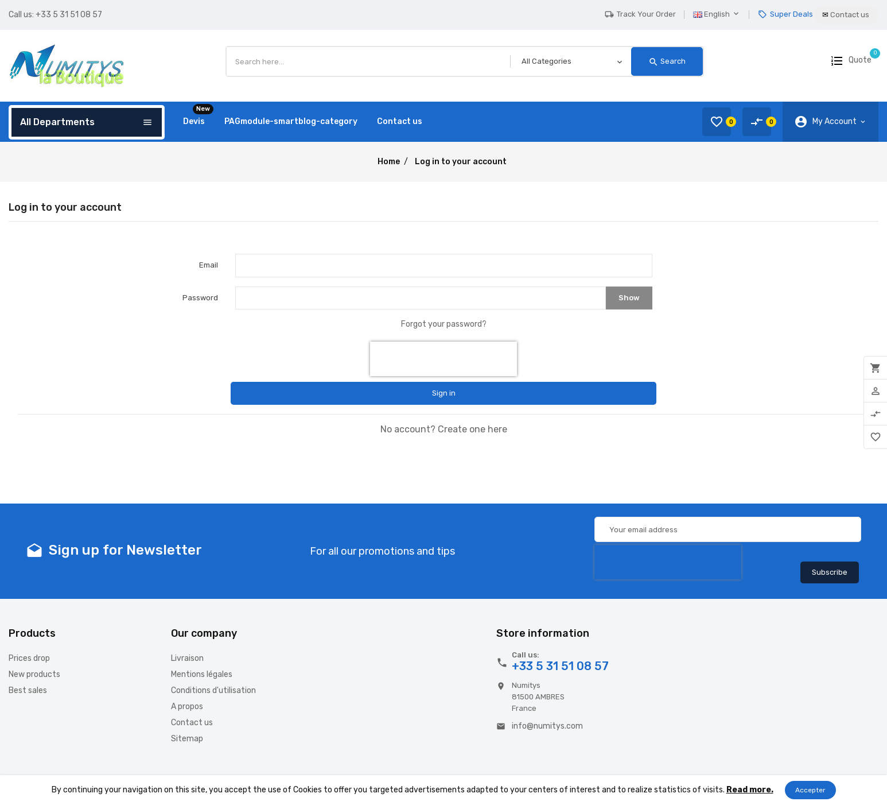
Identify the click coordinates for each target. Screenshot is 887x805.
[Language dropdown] (721, 14)
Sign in (444, 393)
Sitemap (187, 739)
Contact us (192, 722)
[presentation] (443, 359)
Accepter (810, 790)
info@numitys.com (547, 726)
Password (200, 297)
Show (629, 297)
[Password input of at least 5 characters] (420, 298)
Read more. (749, 790)
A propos (187, 706)
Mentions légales (201, 674)
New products (34, 674)
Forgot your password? (444, 324)
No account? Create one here (443, 429)
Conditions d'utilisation (213, 690)
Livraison (187, 658)
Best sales (28, 690)
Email (208, 265)
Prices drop (29, 658)
